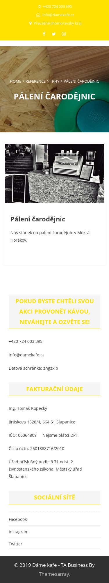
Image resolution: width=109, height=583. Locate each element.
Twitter (15, 544)
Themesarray (54, 574)
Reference (36, 81)
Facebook (18, 519)
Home (15, 81)
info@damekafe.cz (26, 355)
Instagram (18, 531)
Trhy (54, 81)
